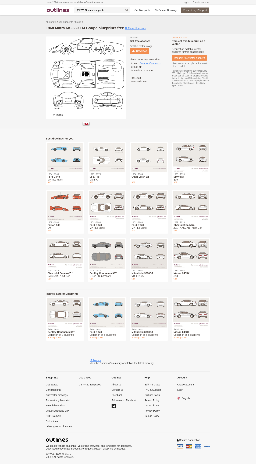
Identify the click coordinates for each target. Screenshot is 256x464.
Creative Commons (150, 63)
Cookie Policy (151, 416)
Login (180, 389)
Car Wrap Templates (90, 384)
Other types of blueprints (59, 426)
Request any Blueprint (195, 10)
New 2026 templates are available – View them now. (75, 2)
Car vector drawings (57, 395)
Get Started (52, 384)
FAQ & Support (152, 389)
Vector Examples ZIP (57, 410)
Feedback (117, 395)
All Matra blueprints (135, 28)
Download (139, 51)
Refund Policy (151, 400)
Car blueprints (53, 389)
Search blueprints (55, 405)
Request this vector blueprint (189, 58)
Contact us (117, 389)
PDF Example (53, 416)
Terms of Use (151, 405)
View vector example (183, 63)
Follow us (95, 360)
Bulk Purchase (152, 384)
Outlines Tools (152, 395)
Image (57, 114)
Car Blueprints (142, 10)
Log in (186, 2)
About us (116, 384)
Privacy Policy (152, 410)
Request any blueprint (58, 400)
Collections (52, 421)
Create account (201, 2)
